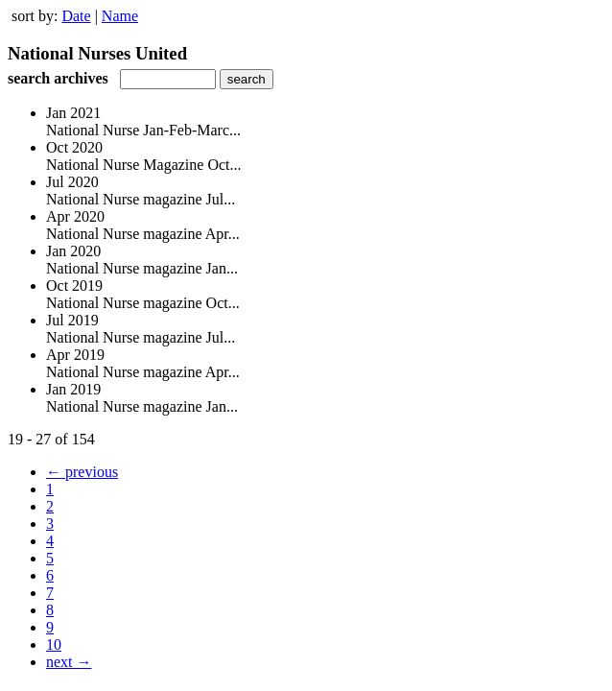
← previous (82, 472)
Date (75, 16)
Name (120, 16)
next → (69, 662)
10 (53, 644)
